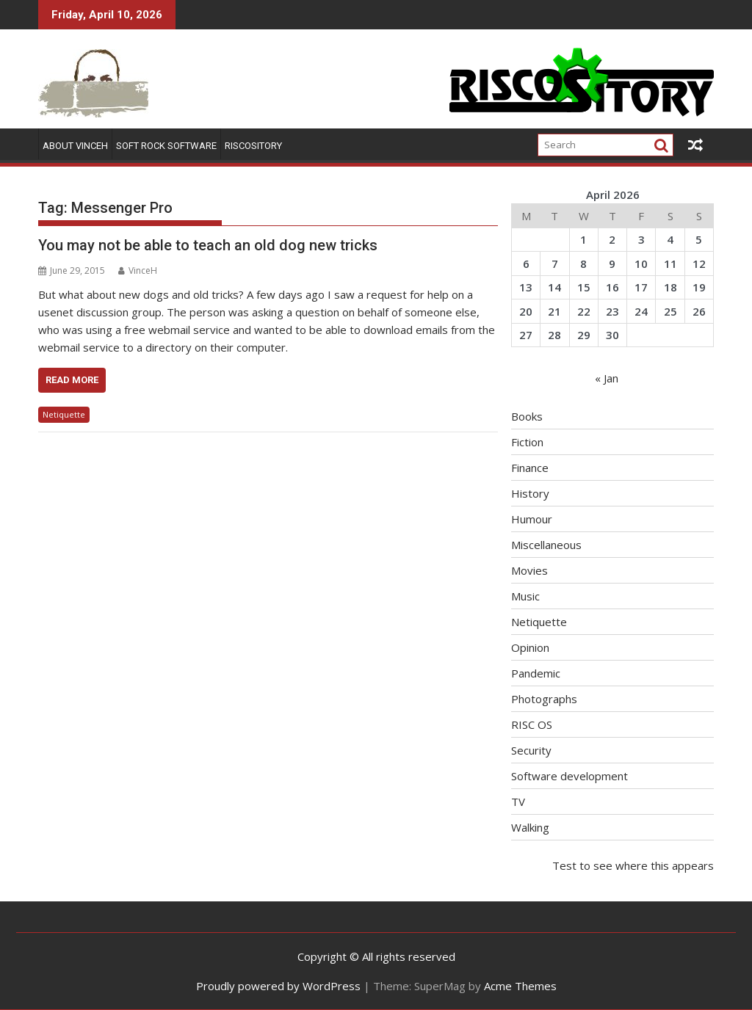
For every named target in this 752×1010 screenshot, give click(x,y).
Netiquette (64, 414)
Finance (530, 467)
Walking (530, 827)
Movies (529, 570)
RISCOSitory (253, 145)
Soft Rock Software (166, 145)
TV (518, 801)
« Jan (606, 378)
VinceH (137, 270)
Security (531, 750)
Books (527, 416)
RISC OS (531, 724)
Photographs (544, 698)
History (530, 493)
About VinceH (75, 145)
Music (525, 596)
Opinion (530, 647)
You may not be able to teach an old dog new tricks (207, 245)
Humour (531, 519)
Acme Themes (520, 985)
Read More (72, 379)
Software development (569, 776)
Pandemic (535, 673)
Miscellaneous (546, 544)
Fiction (527, 442)
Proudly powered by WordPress (278, 985)
